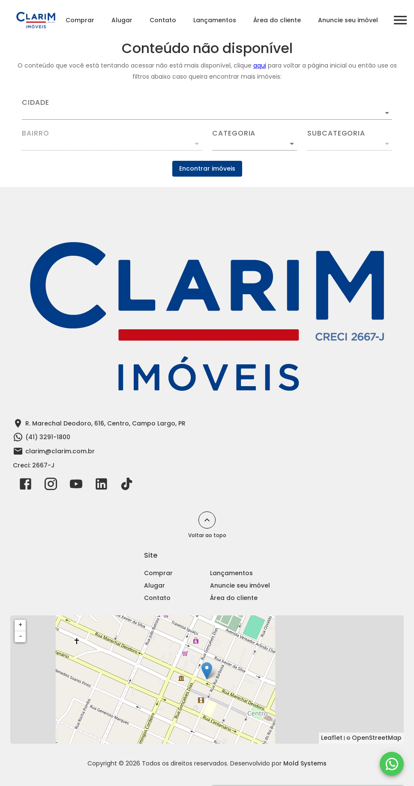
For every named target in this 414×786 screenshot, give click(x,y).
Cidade (35, 102)
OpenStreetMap (377, 737)
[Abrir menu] (400, 20)
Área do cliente (277, 20)
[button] (254, 144)
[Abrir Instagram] (50, 485)
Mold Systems (305, 763)
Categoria (233, 133)
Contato (163, 20)
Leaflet (331, 737)
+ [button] (20, 625)
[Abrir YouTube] (76, 485)
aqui (259, 65)
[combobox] (207, 109)
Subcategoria (336, 133)
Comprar (80, 20)
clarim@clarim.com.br (60, 451)
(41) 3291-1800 (47, 437)
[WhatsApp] (392, 764)
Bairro (35, 133)
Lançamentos (214, 20)
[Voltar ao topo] (207, 520)
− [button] (20, 636)
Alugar (121, 20)
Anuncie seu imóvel (348, 20)
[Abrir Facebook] (25, 485)
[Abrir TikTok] (126, 485)
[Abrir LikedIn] (101, 485)
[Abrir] (387, 113)
